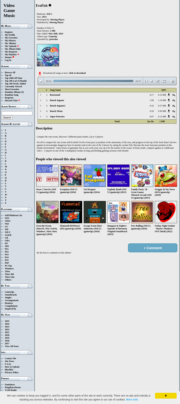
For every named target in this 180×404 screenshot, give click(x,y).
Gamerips (9, 292)
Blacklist (9, 369)
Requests (9, 97)
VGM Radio (11, 390)
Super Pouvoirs (57, 116)
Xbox (7, 271)
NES (7, 218)
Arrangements (12, 300)
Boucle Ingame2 (57, 105)
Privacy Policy (12, 372)
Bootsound (55, 95)
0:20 (152, 111)
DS (6, 243)
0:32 (152, 105)
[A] (22, 92)
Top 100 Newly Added (15, 83)
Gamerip (52, 36)
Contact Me (10, 358)
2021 (7, 332)
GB (6, 237)
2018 (7, 340)
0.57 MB (162, 105)
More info (132, 399)
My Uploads (12, 46)
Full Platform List (13, 215)
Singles (8, 297)
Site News (9, 361)
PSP (7, 263)
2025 (7, 321)
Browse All (10, 72)
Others (8, 279)
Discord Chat (12, 100)
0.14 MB (162, 95)
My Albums (10, 43)
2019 (7, 338)
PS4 (7, 257)
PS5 (7, 260)
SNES (7, 221)
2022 (7, 329)
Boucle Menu (56, 111)
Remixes (9, 303)
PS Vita (8, 265)
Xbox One (10, 277)
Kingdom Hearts (13, 387)
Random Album (12, 92)
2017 (7, 343)
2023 (7, 326)
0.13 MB (162, 116)
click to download (77, 73)
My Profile (10, 35)
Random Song (11, 95)
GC (6, 226)
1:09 (152, 100)
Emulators (10, 384)
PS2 (7, 251)
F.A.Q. (8, 364)
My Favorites (11, 37)
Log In (8, 60)
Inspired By (10, 308)
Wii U (7, 232)
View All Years (12, 346)
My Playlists (12, 54)
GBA (7, 240)
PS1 (7, 249)
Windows (9, 268)
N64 (7, 223)
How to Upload (12, 367)
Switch (8, 235)
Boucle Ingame (57, 100)
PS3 (7, 254)
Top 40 (8, 75)
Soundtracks (11, 294)
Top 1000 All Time (13, 78)
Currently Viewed (13, 86)
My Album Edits (13, 49)
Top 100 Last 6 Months (16, 81)
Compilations (11, 306)
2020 (7, 335)
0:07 (152, 116)
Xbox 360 (9, 274)
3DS (7, 246)
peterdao (53, 39)
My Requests (11, 51)
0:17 (152, 95)
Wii (6, 229)
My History (10, 40)
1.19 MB (162, 100)
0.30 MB (162, 111)
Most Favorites (12, 89)
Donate (9, 57)
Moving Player (57, 19)
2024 (7, 324)
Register (9, 32)
